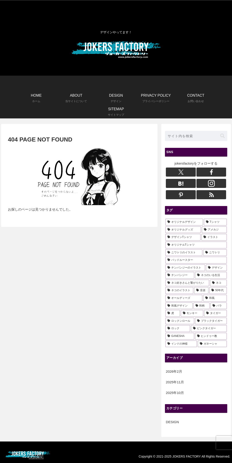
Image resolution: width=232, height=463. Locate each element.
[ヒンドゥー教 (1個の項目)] (211, 336)
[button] (222, 136)
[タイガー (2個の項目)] (215, 313)
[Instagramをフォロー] (211, 183)
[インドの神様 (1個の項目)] (181, 344)
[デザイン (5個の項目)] (216, 267)
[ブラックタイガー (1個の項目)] (211, 321)
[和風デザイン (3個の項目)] (178, 305)
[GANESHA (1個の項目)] (179, 336)
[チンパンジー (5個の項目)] (179, 275)
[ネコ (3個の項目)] (218, 283)
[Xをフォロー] (181, 172)
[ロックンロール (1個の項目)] (179, 321)
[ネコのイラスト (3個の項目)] (179, 290)
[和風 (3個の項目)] (215, 298)
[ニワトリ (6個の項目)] (215, 252)
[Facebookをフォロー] (211, 172)
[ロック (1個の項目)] (177, 328)
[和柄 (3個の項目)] (201, 305)
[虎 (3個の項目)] (172, 313)
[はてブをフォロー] (181, 183)
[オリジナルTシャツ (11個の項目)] (196, 245)
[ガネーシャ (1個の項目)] (212, 344)
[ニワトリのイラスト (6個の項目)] (183, 252)
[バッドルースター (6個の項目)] (196, 260)
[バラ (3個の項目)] (218, 305)
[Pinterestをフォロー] (181, 194)
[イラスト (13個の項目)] (214, 237)
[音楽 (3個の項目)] (201, 290)
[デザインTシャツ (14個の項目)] (183, 237)
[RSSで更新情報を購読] (211, 194)
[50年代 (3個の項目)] (218, 290)
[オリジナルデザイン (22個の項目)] (184, 222)
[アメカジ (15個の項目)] (214, 229)
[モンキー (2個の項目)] (192, 313)
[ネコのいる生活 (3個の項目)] (211, 275)
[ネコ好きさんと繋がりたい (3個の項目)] (187, 283)
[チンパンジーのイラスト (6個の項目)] (185, 267)
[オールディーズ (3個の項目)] (183, 298)
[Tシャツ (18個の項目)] (215, 222)
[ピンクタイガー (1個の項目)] (209, 328)
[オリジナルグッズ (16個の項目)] (183, 229)
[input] (196, 136)
